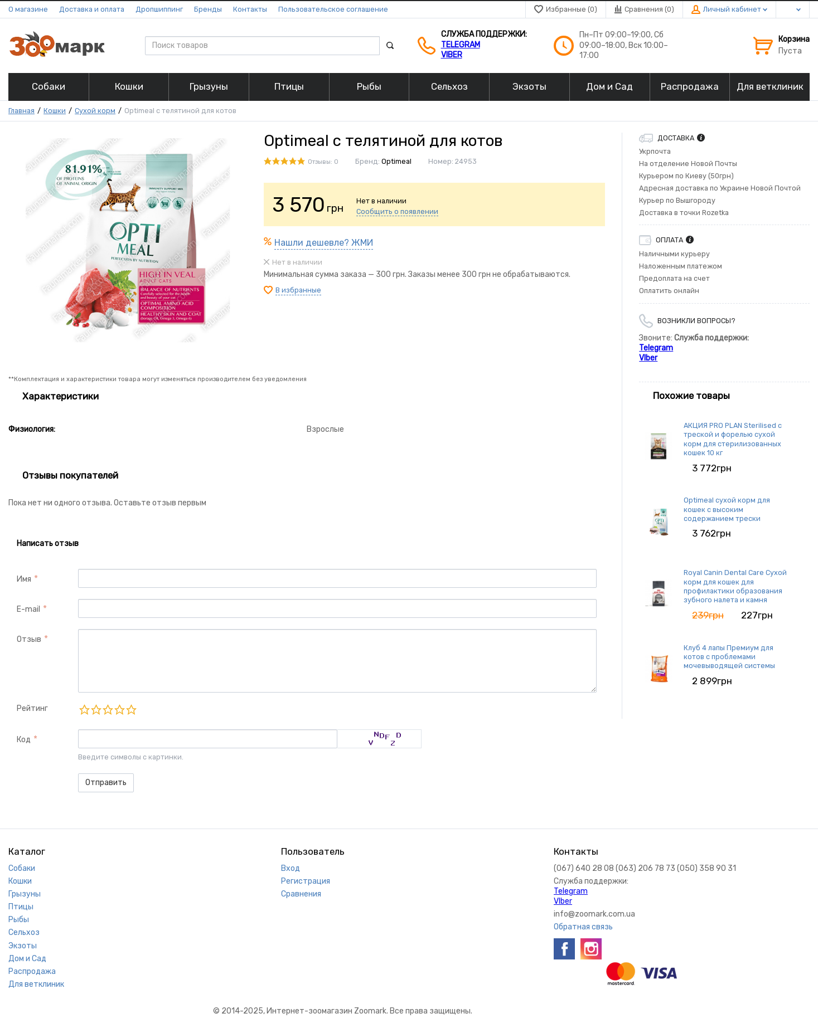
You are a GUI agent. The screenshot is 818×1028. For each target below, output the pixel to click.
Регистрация (305, 881)
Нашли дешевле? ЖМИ (323, 242)
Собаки (21, 868)
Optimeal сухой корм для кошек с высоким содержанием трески (727, 509)
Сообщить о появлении (397, 211)
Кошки (54, 110)
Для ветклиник (36, 984)
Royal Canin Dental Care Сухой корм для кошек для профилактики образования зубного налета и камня (735, 586)
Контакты (250, 9)
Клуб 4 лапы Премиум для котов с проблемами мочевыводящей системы (729, 657)
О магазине (28, 9)
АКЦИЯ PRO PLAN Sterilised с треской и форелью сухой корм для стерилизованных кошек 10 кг (733, 439)
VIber (451, 55)
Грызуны (24, 894)
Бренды (208, 9)
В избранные (298, 290)
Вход (290, 868)
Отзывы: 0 (323, 161)
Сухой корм (95, 110)
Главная (21, 110)
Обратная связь (583, 927)
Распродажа (32, 971)
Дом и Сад (27, 958)
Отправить (106, 782)
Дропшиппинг (159, 9)
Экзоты (22, 946)
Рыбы (18, 919)
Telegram (460, 45)
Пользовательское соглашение (333, 9)
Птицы (20, 907)
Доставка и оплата (91, 9)
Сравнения (301, 894)
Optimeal (396, 161)
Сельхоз (24, 932)
